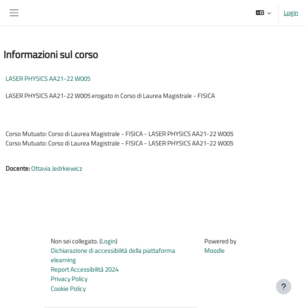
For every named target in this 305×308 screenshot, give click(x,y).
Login (291, 13)
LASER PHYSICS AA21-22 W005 (48, 78)
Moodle (214, 250)
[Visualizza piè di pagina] (283, 286)
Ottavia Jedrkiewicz (56, 168)
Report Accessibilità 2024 (85, 269)
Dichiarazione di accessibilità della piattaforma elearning (113, 255)
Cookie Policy (68, 288)
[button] (263, 13)
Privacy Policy (69, 279)
